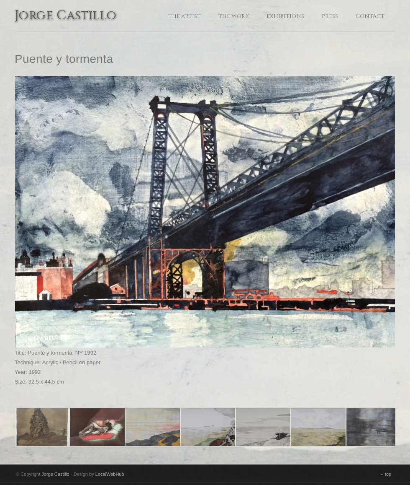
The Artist (184, 16)
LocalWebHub (109, 474)
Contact (370, 16)
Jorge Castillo (66, 16)
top (388, 474)
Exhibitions (285, 16)
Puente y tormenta (64, 58)
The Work (233, 16)
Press (330, 16)
